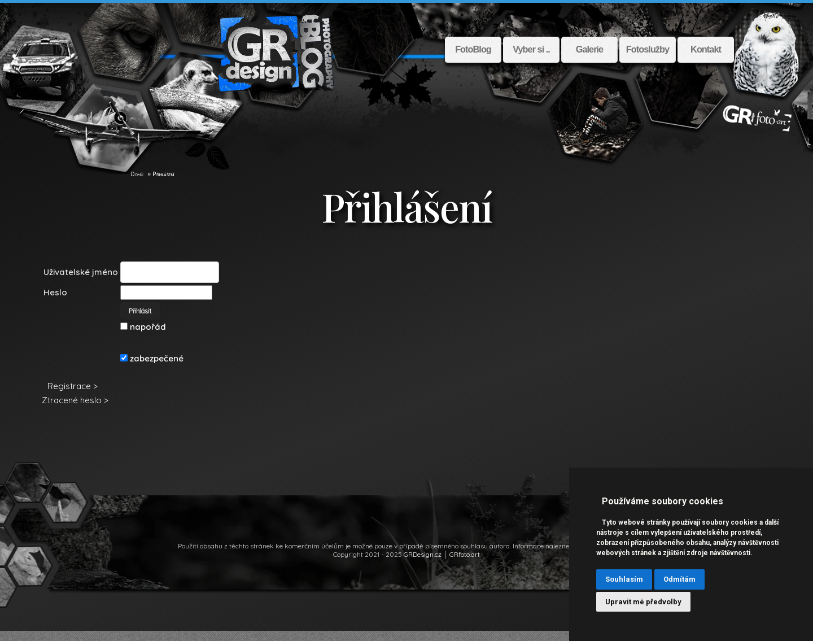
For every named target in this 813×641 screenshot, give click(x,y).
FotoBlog (473, 49)
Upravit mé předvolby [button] (643, 602)
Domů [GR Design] (136, 184)
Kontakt (706, 49)
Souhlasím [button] (624, 579)
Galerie (589, 49)
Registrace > (71, 396)
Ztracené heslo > (74, 410)
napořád (142, 337)
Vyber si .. (531, 49)
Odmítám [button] (679, 579)
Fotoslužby (647, 49)
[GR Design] (125, 184)
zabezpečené (150, 368)
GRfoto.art (464, 564)
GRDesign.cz (423, 564)
